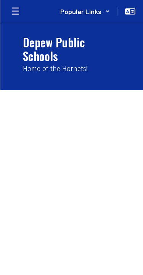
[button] (85, 11)
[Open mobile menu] (15, 11)
